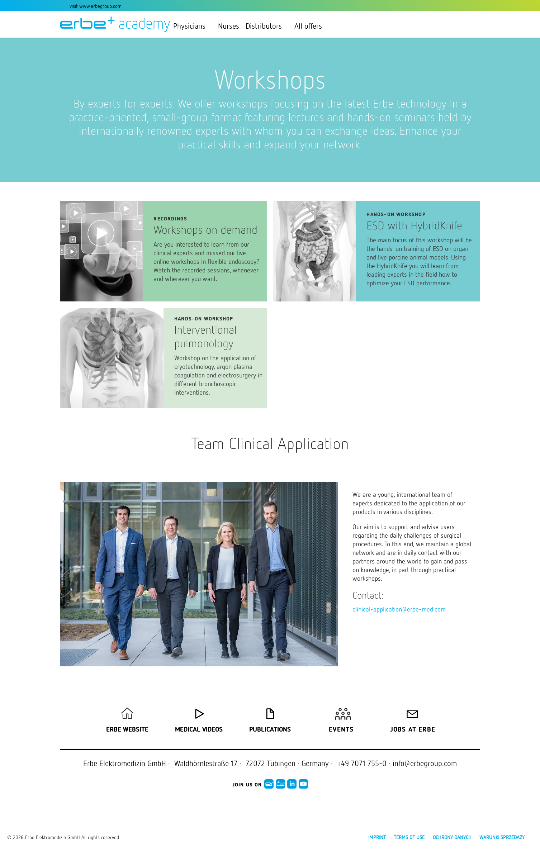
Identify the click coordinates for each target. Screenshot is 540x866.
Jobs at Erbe (412, 730)
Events (341, 730)
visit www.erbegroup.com (96, 6)
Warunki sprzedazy (502, 837)
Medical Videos (199, 730)
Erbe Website (127, 730)
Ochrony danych (452, 837)
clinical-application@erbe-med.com (399, 609)
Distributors (267, 25)
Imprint (377, 837)
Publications (270, 730)
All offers (308, 25)
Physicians (192, 25)
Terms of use (409, 837)
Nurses (228, 25)
